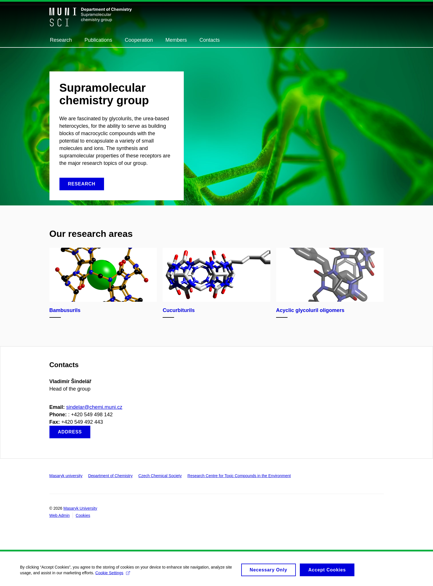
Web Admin (59, 515)
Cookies (83, 515)
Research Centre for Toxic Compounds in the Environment (239, 475)
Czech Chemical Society (160, 475)
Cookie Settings (112, 575)
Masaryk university (66, 475)
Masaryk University (80, 508)
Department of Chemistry (110, 475)
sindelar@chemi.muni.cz (94, 407)
